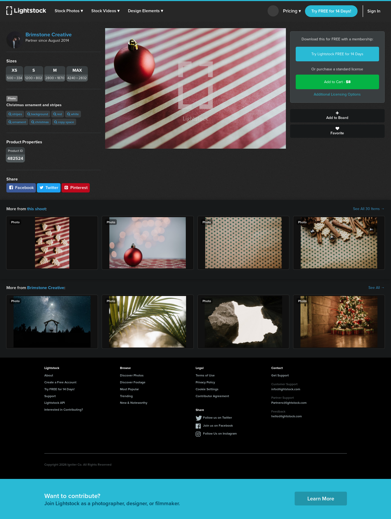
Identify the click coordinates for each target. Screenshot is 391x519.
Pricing (292, 11)
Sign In (373, 11)
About (48, 375)
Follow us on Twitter (217, 417)
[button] (69, 11)
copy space (64, 122)
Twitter (49, 188)
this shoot (36, 209)
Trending (126, 396)
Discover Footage (132, 382)
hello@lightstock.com (286, 416)
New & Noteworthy (133, 402)
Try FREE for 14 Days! (331, 11)
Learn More (320, 498)
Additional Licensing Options (337, 94)
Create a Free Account (60, 382)
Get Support (280, 375)
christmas (40, 122)
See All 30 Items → (369, 209)
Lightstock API (54, 402)
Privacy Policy (205, 382)
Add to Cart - (337, 82)
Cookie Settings (207, 389)
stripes (15, 114)
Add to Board (337, 115)
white (73, 114)
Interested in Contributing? (63, 409)
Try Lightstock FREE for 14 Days (337, 54)
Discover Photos (132, 375)
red (57, 114)
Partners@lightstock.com (289, 402)
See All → (376, 287)
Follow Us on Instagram (220, 433)
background (37, 114)
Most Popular (129, 389)
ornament (17, 122)
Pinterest (76, 188)
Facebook (21, 188)
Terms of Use (205, 375)
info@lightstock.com (285, 389)
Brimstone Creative (48, 34)
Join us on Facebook (218, 425)
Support (50, 396)
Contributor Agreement (212, 396)
